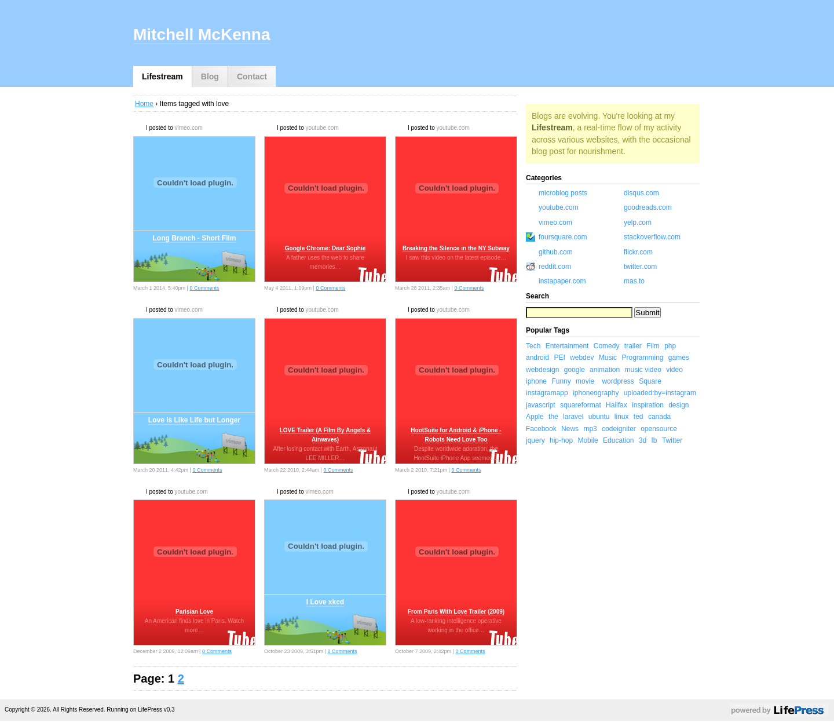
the (553, 417)
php (670, 346)
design (678, 405)
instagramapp (547, 393)
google (574, 370)
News (570, 429)
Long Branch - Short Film (194, 238)
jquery (535, 440)
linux (621, 417)
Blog (210, 76)
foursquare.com (563, 237)
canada (659, 417)
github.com (556, 252)
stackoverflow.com (652, 237)
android (537, 357)
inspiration (648, 405)
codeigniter (619, 429)
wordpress (618, 381)
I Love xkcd (325, 602)
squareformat (580, 405)
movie (585, 381)
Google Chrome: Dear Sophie (325, 248)
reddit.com (555, 266)
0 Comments (204, 288)
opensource (659, 429)
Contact (252, 76)
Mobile (587, 440)
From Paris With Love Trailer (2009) (456, 611)
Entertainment (567, 346)
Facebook (541, 429)
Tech (533, 346)
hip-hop (561, 440)
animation (605, 370)
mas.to (634, 281)
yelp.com (638, 222)
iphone (536, 381)
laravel (573, 417)
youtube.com (321, 128)
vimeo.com (188, 128)
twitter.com (640, 266)
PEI (559, 357)
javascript (540, 405)
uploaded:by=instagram (660, 393)
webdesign (542, 370)
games (678, 357)
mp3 (590, 429)
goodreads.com (648, 207)
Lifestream (162, 76)
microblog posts (563, 193)
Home (144, 104)
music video (642, 370)
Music (608, 357)
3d (642, 440)
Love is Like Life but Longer (194, 420)
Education (618, 440)
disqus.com (641, 193)
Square (650, 381)
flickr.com (638, 252)
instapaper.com (562, 281)
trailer (633, 346)
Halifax (616, 405)
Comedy (607, 346)
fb (654, 440)
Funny (560, 381)
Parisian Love (194, 611)
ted (638, 417)
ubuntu (599, 417)
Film (653, 346)
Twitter (672, 440)
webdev (582, 357)
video (674, 370)
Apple (535, 417)
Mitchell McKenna (201, 34)
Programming (642, 357)
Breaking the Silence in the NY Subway (456, 248)
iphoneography (596, 393)
